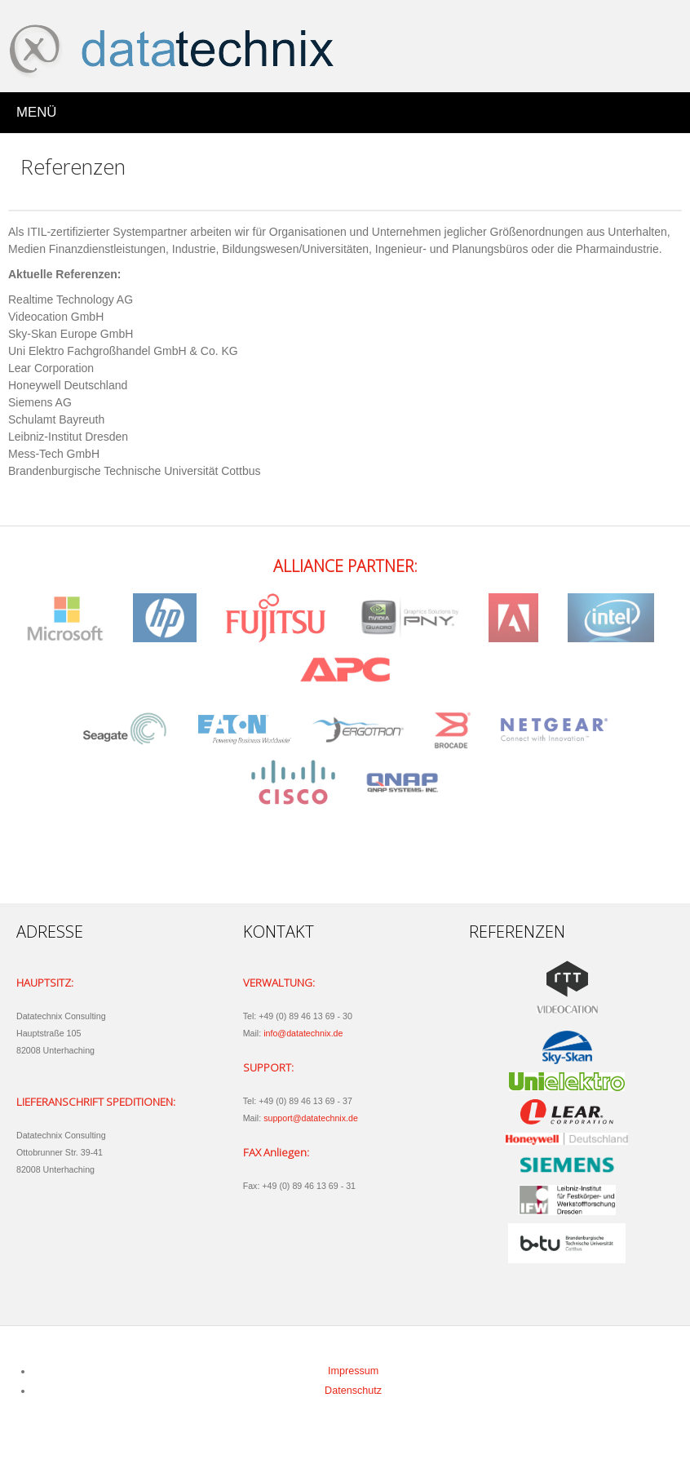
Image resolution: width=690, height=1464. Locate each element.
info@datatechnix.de (303, 1033)
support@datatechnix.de (310, 1118)
